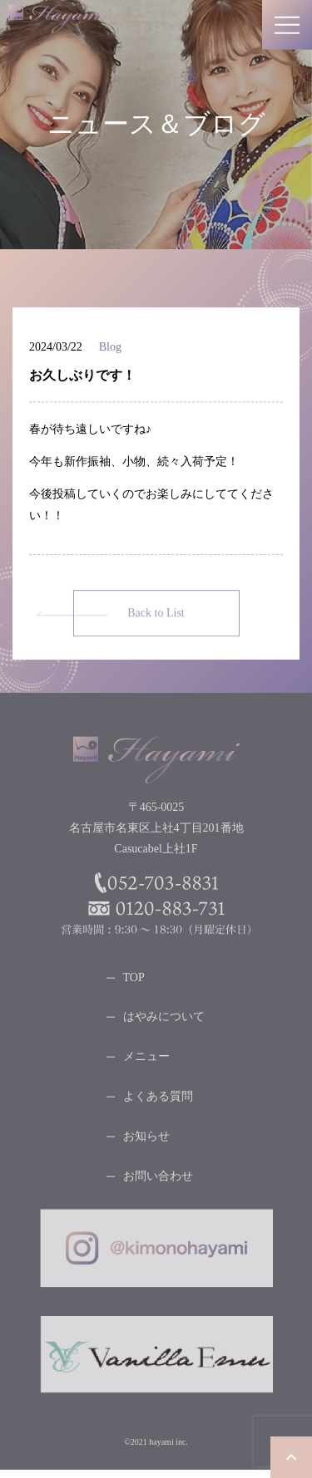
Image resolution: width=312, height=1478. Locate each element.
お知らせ (146, 1139)
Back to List (155, 616)
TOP (134, 981)
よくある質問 (158, 1099)
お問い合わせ (158, 1179)
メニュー (146, 1059)
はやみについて (164, 1020)
